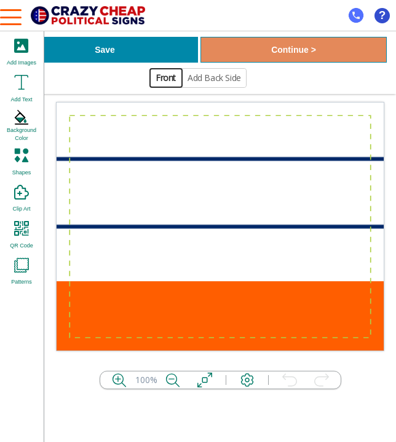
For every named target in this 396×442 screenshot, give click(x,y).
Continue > (293, 50)
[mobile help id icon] (356, 15)
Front (166, 77)
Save (105, 50)
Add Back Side (214, 77)
